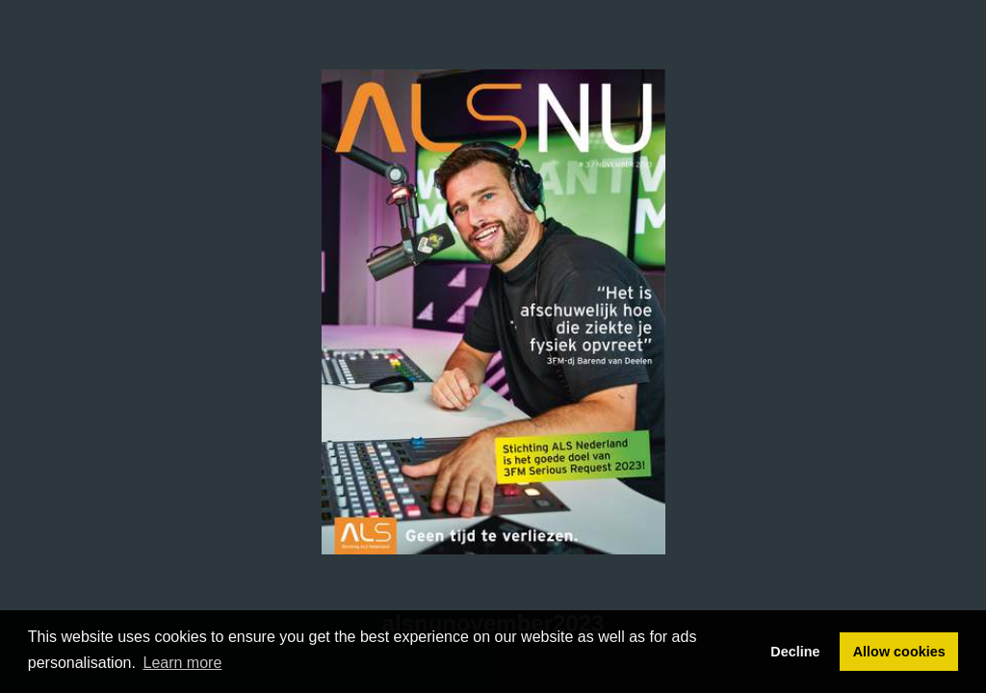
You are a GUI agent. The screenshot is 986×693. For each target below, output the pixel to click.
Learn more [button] (182, 662)
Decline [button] (794, 651)
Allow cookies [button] (899, 651)
